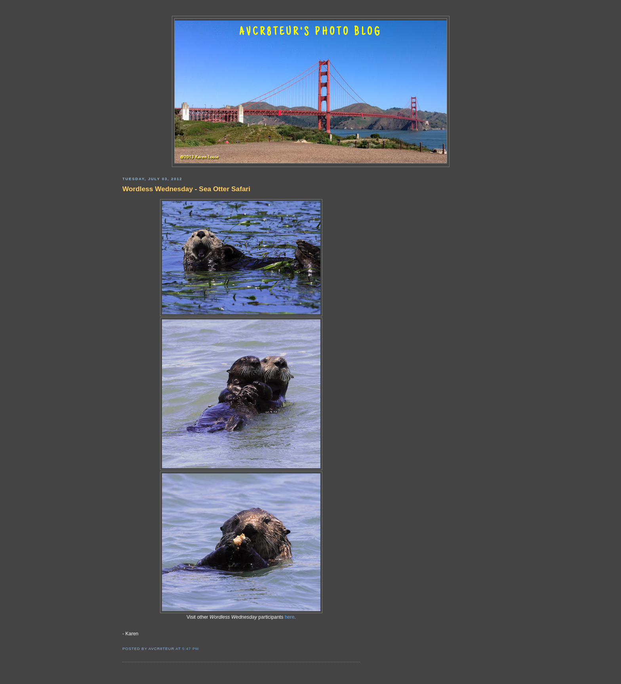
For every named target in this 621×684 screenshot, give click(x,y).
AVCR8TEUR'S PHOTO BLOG (310, 32)
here (290, 617)
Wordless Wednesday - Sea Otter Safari (186, 189)
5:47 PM (190, 648)
